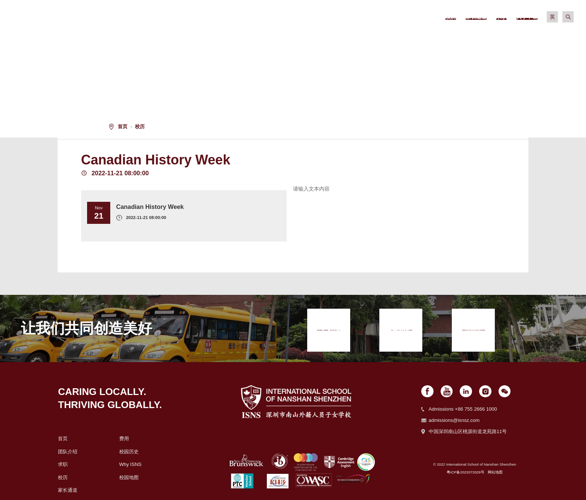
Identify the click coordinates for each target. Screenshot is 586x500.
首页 (122, 126)
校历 (140, 126)
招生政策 (316, 37)
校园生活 (433, 37)
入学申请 (550, 37)
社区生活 (491, 37)
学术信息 (374, 37)
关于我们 (257, 37)
